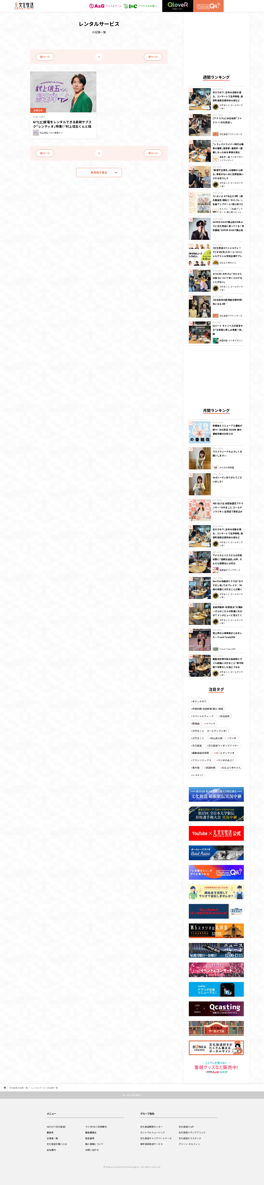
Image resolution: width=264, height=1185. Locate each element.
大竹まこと (198, 738)
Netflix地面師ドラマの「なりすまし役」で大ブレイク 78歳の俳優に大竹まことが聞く (228, 585)
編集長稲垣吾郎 (200, 753)
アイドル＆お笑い (140, 5)
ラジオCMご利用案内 (96, 1126)
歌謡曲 (195, 723)
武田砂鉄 (210, 767)
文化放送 (197, 745)
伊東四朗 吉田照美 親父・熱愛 (207, 708)
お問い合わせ (92, 1150)
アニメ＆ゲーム (105, 6)
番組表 (50, 1132)
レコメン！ (197, 775)
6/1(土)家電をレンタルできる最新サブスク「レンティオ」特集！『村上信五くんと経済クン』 (62, 126)
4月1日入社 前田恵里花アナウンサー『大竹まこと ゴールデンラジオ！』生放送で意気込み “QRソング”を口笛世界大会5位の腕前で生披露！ (228, 511)
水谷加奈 (225, 716)
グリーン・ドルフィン (189, 1144)
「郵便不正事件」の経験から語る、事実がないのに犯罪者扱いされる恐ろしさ (228, 174)
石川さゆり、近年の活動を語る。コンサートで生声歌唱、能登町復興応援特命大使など (228, 96)
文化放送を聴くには (57, 1144)
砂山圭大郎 (217, 738)
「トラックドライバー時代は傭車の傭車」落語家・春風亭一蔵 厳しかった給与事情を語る (228, 148)
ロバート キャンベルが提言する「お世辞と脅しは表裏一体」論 (228, 329)
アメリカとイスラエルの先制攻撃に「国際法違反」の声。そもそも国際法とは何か (227, 559)
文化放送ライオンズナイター (223, 745)
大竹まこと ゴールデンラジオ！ (209, 731)
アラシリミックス (201, 760)
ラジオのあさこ (226, 760)
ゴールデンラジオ (224, 753)
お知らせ (38, 110)
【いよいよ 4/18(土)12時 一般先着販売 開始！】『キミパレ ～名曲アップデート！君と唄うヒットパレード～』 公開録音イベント (228, 204)
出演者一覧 (52, 1138)
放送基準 (89, 1138)
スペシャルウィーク (203, 716)
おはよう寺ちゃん (231, 767)
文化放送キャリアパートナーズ (156, 1138)
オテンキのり (199, 701)
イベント (210, 723)
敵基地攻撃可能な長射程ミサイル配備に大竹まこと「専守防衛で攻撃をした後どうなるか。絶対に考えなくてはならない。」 (228, 667)
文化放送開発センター (151, 1126)
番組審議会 (91, 1132)
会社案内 (51, 1150)
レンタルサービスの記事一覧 (44, 1087)
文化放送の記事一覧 (18, 1087)
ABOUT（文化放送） (56, 1126)
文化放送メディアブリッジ (192, 1132)
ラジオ (232, 738)
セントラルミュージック (152, 1132)
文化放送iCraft (186, 1126)
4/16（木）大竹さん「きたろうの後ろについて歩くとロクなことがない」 (227, 278)
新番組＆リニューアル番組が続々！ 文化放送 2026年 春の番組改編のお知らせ (227, 429)
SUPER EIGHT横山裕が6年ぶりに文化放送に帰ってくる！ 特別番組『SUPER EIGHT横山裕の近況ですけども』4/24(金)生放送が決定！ (228, 230)
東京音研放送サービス (151, 1144)
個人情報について (94, 1144)
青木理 (195, 767)
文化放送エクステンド (190, 1138)
